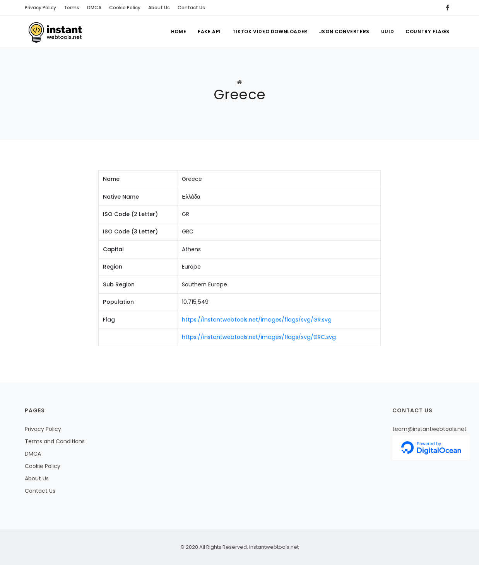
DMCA (94, 7)
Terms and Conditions (55, 441)
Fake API (209, 31)
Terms (71, 7)
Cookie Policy (124, 7)
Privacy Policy (40, 7)
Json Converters (344, 31)
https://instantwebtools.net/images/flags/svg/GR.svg (257, 319)
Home (178, 31)
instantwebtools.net (273, 547)
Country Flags (427, 31)
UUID (387, 31)
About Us (159, 7)
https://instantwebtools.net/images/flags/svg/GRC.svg (259, 337)
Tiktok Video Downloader (270, 31)
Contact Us (191, 7)
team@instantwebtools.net (429, 429)
